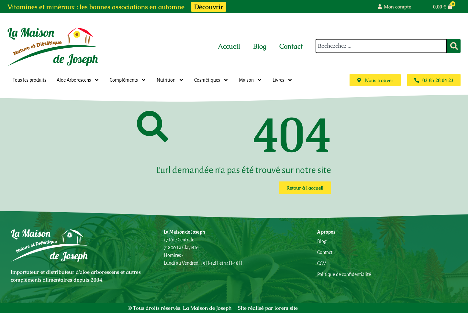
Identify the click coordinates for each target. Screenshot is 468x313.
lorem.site (286, 308)
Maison (250, 80)
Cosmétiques (211, 80)
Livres (283, 80)
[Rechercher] (454, 46)
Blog (259, 46)
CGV (321, 263)
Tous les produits (29, 80)
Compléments (128, 80)
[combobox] (381, 46)
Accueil (229, 46)
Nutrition (170, 80)
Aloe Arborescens (78, 80)
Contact (291, 46)
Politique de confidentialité (344, 274)
